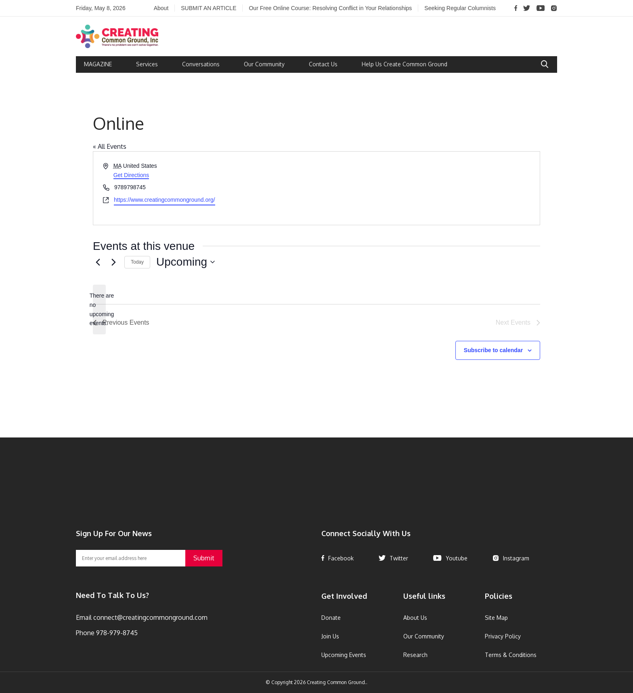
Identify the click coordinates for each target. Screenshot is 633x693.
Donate (331, 617)
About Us (415, 617)
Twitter (393, 558)
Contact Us (323, 64)
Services (147, 64)
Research (415, 654)
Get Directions (131, 175)
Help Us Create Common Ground (404, 64)
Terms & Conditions (511, 654)
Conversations (201, 64)
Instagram (511, 558)
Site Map (496, 617)
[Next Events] (113, 262)
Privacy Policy (503, 636)
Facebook (337, 558)
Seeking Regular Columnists (460, 8)
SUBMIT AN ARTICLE (208, 8)
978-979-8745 (116, 633)
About (161, 8)
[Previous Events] (98, 262)
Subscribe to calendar (493, 350)
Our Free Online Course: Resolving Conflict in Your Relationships (330, 8)
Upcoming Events (343, 654)
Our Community (264, 64)
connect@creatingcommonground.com (150, 617)
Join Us (330, 636)
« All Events (109, 146)
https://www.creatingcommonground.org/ (164, 199)
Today (137, 262)
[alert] (99, 309)
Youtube (450, 558)
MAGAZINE (98, 64)
